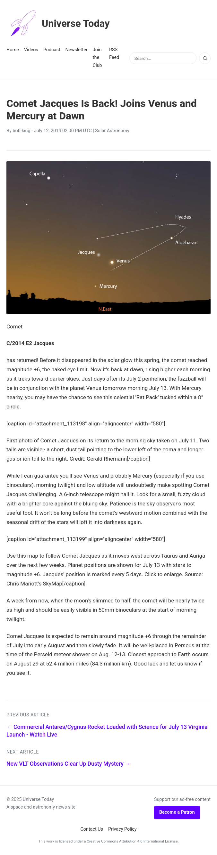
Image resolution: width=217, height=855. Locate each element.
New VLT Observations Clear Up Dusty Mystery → (68, 764)
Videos (31, 49)
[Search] (205, 58)
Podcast (51, 49)
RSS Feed (114, 53)
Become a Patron (177, 812)
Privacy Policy (122, 829)
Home (12, 49)
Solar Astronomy (112, 130)
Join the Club (97, 57)
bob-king (21, 130)
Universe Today (59, 24)
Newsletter (76, 49)
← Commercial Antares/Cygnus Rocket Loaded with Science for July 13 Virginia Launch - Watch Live (106, 731)
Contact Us (91, 829)
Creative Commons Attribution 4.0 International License (132, 841)
